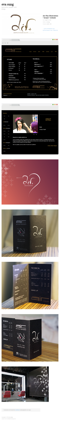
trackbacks (17, 410)
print (48, 23)
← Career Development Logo (49, 28)
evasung (48, 22)
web (50, 23)
